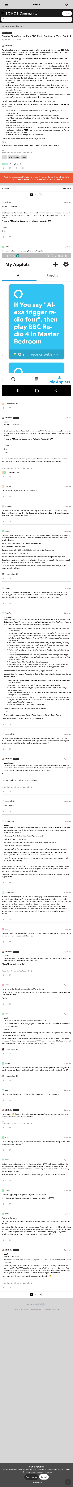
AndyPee (8, 613)
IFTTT (24, 157)
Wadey (7, 1063)
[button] (2, 14)
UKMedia (8, 46)
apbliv (7, 1090)
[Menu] (6, 4)
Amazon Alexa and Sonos (12, 26)
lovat (7, 929)
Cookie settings (35, 1310)
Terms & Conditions (21, 1310)
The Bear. (8, 506)
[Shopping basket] (66, 4)
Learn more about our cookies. (41, 1472)
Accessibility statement (51, 1310)
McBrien (8, 588)
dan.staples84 (10, 734)
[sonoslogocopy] (36, 4)
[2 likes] (10, 472)
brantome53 (9, 821)
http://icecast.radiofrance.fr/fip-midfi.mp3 (29, 989)
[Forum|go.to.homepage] (21, 13)
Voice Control (14, 157)
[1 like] (10, 404)
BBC (4, 157)
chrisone (8, 202)
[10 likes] (12, 164)
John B (7, 247)
